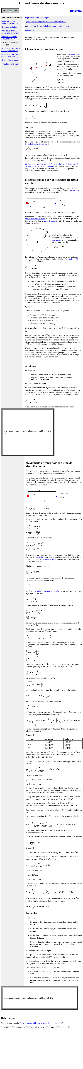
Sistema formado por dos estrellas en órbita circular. (46, 22)
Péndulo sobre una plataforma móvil (9, 38)
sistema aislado (75, 54)
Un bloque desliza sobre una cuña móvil (10, 32)
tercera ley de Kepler (74, 259)
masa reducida (40, 557)
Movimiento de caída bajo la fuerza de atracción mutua (48, 26)
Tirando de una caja (9, 64)
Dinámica (76, 10)
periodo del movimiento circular (47, 591)
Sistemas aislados (9, 27)
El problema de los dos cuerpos (37, 18)
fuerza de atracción (51, 221)
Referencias (29, 30)
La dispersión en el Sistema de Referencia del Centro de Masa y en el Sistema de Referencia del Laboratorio (51, 165)
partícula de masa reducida (35, 219)
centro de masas (74, 190)
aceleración (56, 240)
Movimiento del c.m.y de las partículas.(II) (10, 55)
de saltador (16, 60)
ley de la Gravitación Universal (37, 144)
